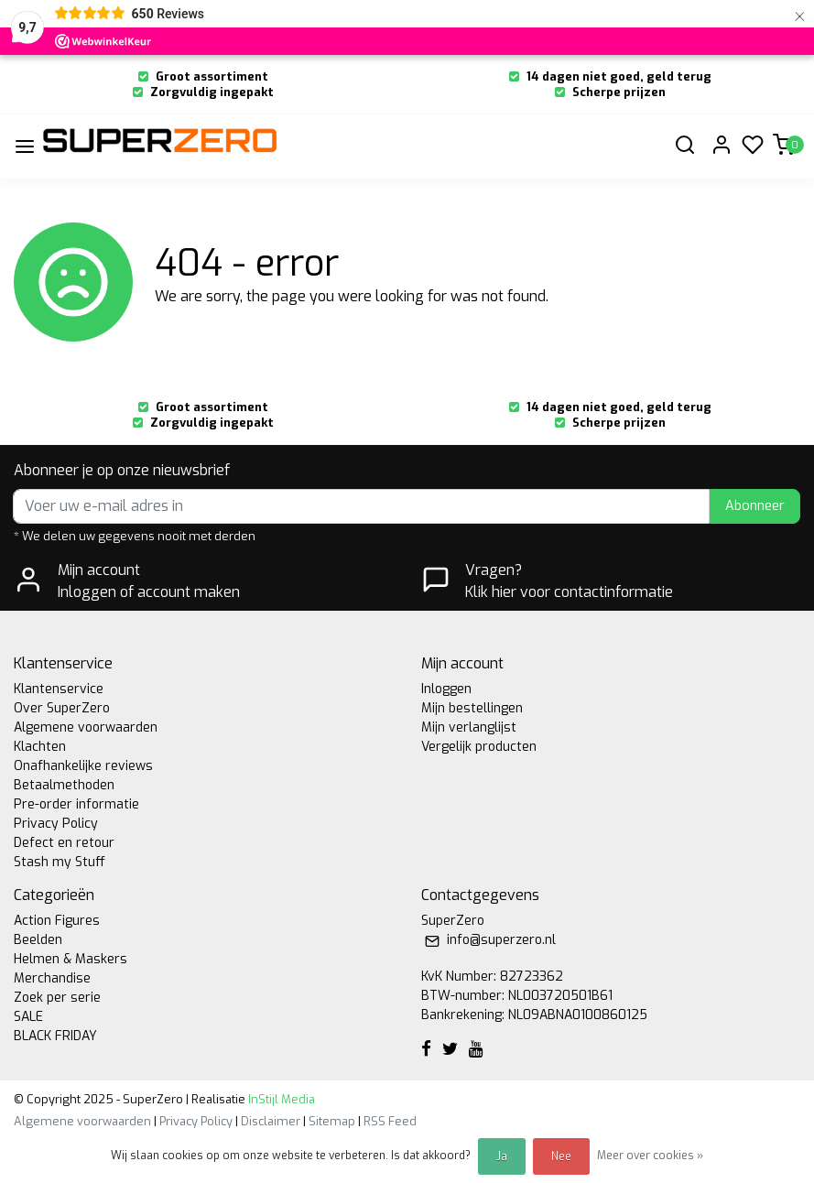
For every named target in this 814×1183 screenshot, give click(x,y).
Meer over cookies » (650, 1155)
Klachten (40, 746)
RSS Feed (390, 1121)
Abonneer (755, 506)
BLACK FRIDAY (55, 1036)
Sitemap (332, 1121)
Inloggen (446, 689)
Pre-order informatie (76, 804)
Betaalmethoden (64, 785)
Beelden (38, 940)
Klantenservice (58, 689)
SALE (28, 1017)
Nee (561, 1156)
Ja (501, 1156)
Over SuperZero (62, 708)
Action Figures (57, 920)
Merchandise (52, 978)
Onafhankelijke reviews (83, 766)
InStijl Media (280, 1099)
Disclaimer (270, 1121)
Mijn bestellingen (472, 708)
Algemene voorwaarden (85, 727)
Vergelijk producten (479, 746)
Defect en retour (64, 843)
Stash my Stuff (59, 862)
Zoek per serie (57, 997)
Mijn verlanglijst (468, 727)
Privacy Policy (56, 823)
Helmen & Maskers (70, 959)
